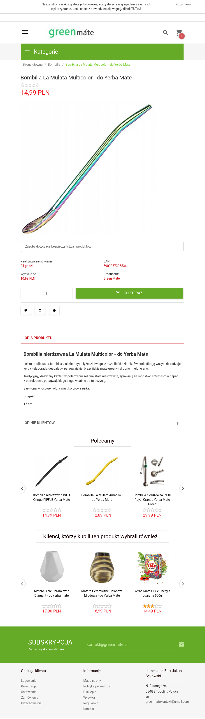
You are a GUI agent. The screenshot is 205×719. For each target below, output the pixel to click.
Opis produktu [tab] (38, 338)
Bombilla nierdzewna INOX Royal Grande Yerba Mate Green (152, 499)
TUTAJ (136, 9)
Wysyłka (89, 697)
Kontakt (88, 709)
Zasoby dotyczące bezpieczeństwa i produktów (58, 246)
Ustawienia (29, 692)
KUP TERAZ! (129, 293)
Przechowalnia (31, 703)
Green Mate (112, 278)
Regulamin (90, 703)
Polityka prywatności (97, 686)
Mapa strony (92, 680)
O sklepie (89, 692)
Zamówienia (29, 697)
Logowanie (28, 680)
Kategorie (41, 52)
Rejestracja (29, 686)
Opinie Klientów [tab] (40, 423)
